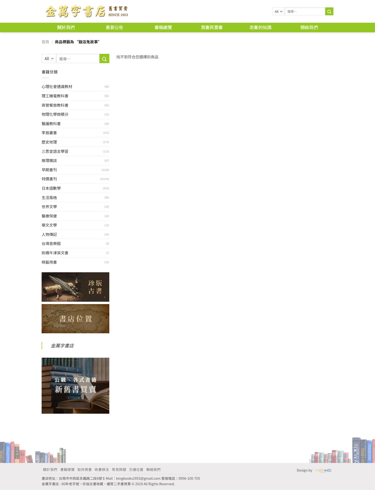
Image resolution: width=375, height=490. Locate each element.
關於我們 (66, 27)
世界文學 (49, 206)
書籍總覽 (163, 27)
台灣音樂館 (51, 243)
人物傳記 (49, 234)
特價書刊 (49, 179)
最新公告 (114, 27)
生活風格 (49, 197)
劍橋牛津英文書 (55, 253)
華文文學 (49, 225)
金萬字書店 (62, 345)
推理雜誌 (49, 160)
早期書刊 (49, 170)
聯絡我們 (309, 27)
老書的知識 (260, 27)
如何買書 (84, 469)
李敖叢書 (49, 132)
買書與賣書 (212, 27)
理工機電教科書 (55, 96)
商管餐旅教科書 (55, 105)
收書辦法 (102, 469)
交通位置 (136, 469)
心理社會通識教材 (57, 86)
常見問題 (119, 469)
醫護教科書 (51, 123)
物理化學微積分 (55, 114)
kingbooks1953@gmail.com (138, 478)
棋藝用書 (49, 262)
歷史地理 (49, 142)
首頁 (45, 42)
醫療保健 (49, 216)
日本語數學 (51, 188)
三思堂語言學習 (55, 151)
